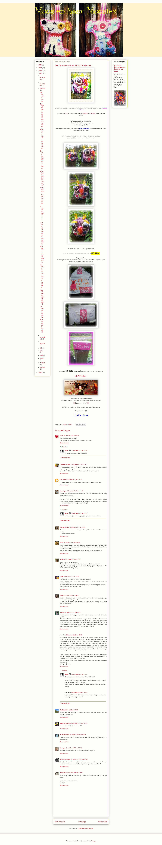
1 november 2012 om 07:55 (79, 759)
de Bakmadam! (64, 734)
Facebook (85, 113)
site (66, 113)
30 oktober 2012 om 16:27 (72, 612)
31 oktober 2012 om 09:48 (74, 748)
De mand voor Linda (41, 312)
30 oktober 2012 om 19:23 (79, 674)
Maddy (62, 612)
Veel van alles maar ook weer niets (41, 233)
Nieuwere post (60, 822)
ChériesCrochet (65, 464)
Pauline (62, 559)
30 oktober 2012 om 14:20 (78, 464)
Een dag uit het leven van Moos (41, 159)
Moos (66, 450)
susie (61, 542)
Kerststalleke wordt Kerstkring (42, 195)
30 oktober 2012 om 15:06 (77, 527)
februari (42, 363)
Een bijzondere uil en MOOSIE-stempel (42, 115)
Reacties (64, 447)
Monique (62, 748)
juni (41, 351)
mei (41, 355)
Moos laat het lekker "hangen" (42, 178)
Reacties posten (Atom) (86, 828)
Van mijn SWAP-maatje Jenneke (41, 276)
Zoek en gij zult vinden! (41, 326)
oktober (42, 88)
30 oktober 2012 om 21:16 (70, 710)
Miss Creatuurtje (65, 759)
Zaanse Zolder (64, 527)
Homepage (82, 822)
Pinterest (93, 113)
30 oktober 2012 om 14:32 (74, 479)
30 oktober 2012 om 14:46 (75, 491)
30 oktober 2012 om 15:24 (72, 542)
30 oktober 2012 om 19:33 (79, 692)
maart (42, 358)
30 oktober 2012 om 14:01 (71, 435)
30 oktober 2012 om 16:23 (71, 595)
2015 (40, 65)
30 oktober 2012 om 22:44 (79, 723)
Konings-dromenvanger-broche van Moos (120, 68)
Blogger (93, 841)
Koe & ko (63, 479)
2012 (40, 73)
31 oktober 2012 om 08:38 (78, 734)
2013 (40, 70)
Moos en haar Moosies (75, 10)
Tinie (61, 576)
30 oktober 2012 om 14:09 (79, 450)
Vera (61, 595)
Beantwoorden (64, 443)
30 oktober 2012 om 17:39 (74, 635)
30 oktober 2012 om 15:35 (73, 559)
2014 (40, 68)
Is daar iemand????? (41, 213)
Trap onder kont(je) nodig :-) (41, 297)
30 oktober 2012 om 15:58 (71, 576)
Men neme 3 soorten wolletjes (42, 254)
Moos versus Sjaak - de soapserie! (41, 138)
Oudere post (102, 822)
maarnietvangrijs (65, 723)
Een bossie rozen (41, 97)
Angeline (63, 772)
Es (60, 710)
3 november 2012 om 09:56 (74, 772)
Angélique (63, 491)
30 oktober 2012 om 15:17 (79, 513)
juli (41, 348)
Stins (61, 435)
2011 (40, 372)
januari (42, 367)
